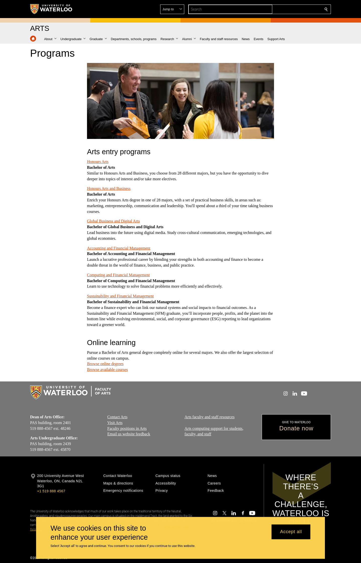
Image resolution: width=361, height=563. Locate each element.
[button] (290, 9)
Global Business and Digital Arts (113, 221)
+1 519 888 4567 (51, 491)
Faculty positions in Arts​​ (127, 428)
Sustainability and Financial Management (120, 296)
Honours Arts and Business (109, 188)
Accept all (291, 531)
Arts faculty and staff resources (210, 417)
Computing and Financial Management (118, 275)
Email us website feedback (128, 434)
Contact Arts (117, 417)
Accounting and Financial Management (118, 248)
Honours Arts (98, 161)
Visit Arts (115, 422)
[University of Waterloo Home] (51, 9)
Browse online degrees (105, 364)
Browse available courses (107, 369)
